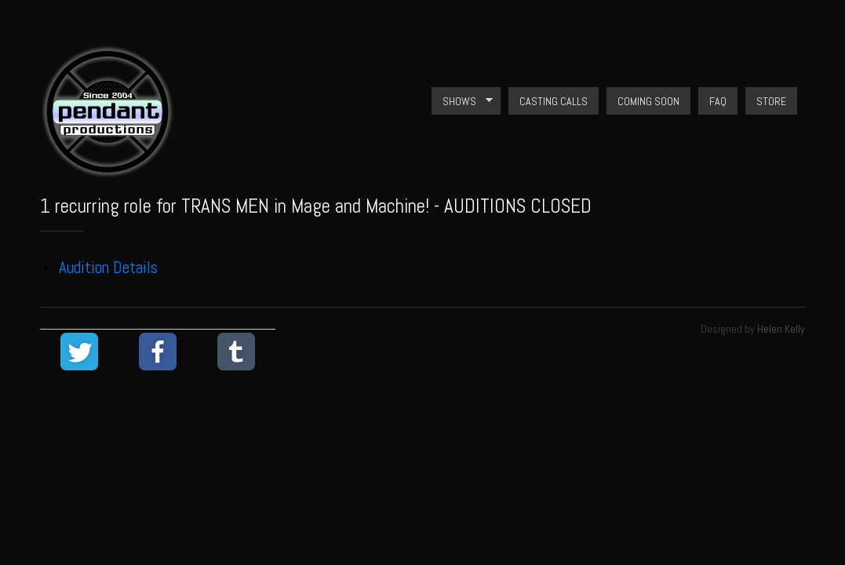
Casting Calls (553, 101)
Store (771, 101)
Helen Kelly (781, 329)
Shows (462, 101)
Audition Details (108, 267)
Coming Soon (648, 101)
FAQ (718, 101)
